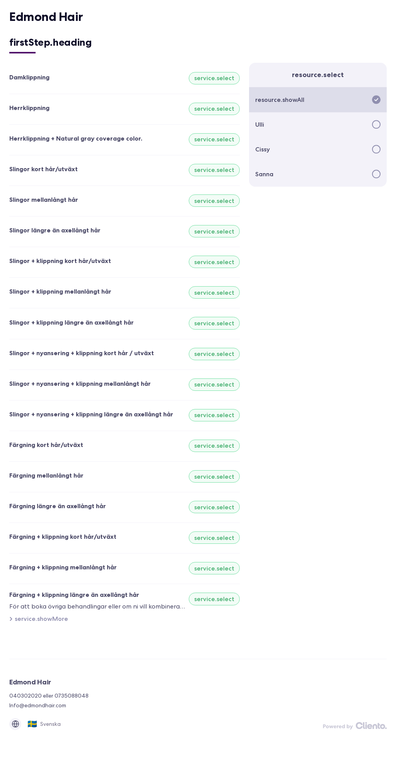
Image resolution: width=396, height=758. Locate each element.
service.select (214, 78)
